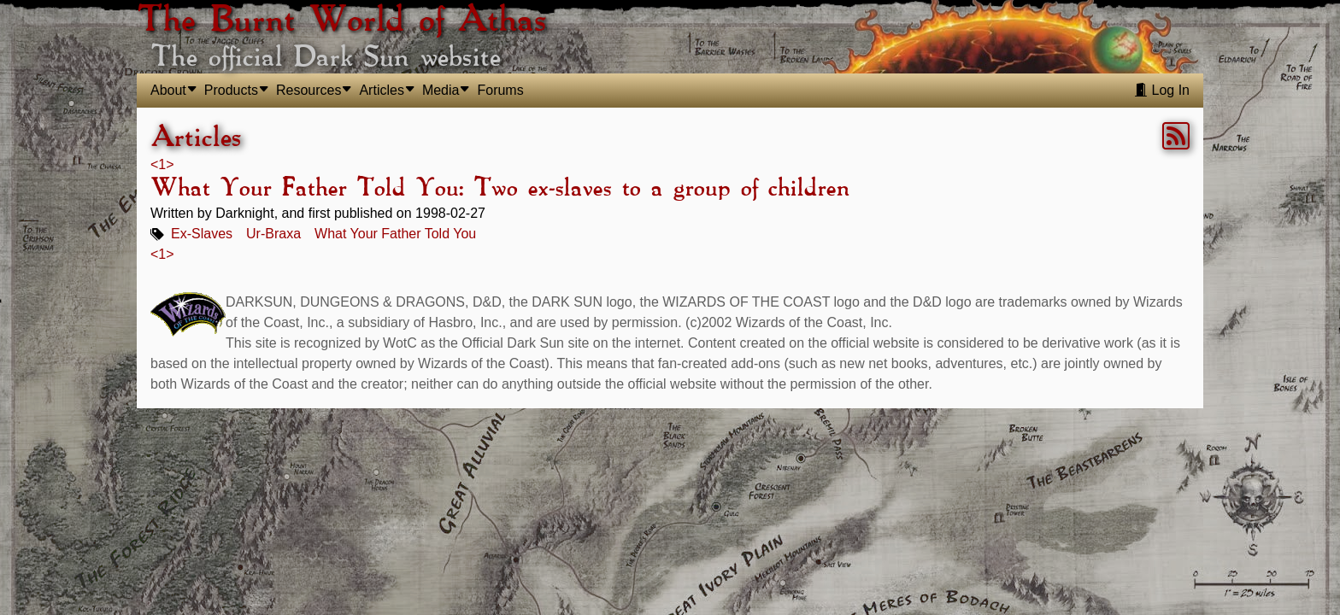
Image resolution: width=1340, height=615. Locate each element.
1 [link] (162, 164)
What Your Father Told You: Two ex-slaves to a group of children (499, 189)
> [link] (169, 164)
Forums (500, 90)
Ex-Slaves (201, 233)
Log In (1162, 90)
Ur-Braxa (273, 233)
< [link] (154, 164)
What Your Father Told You (395, 233)
